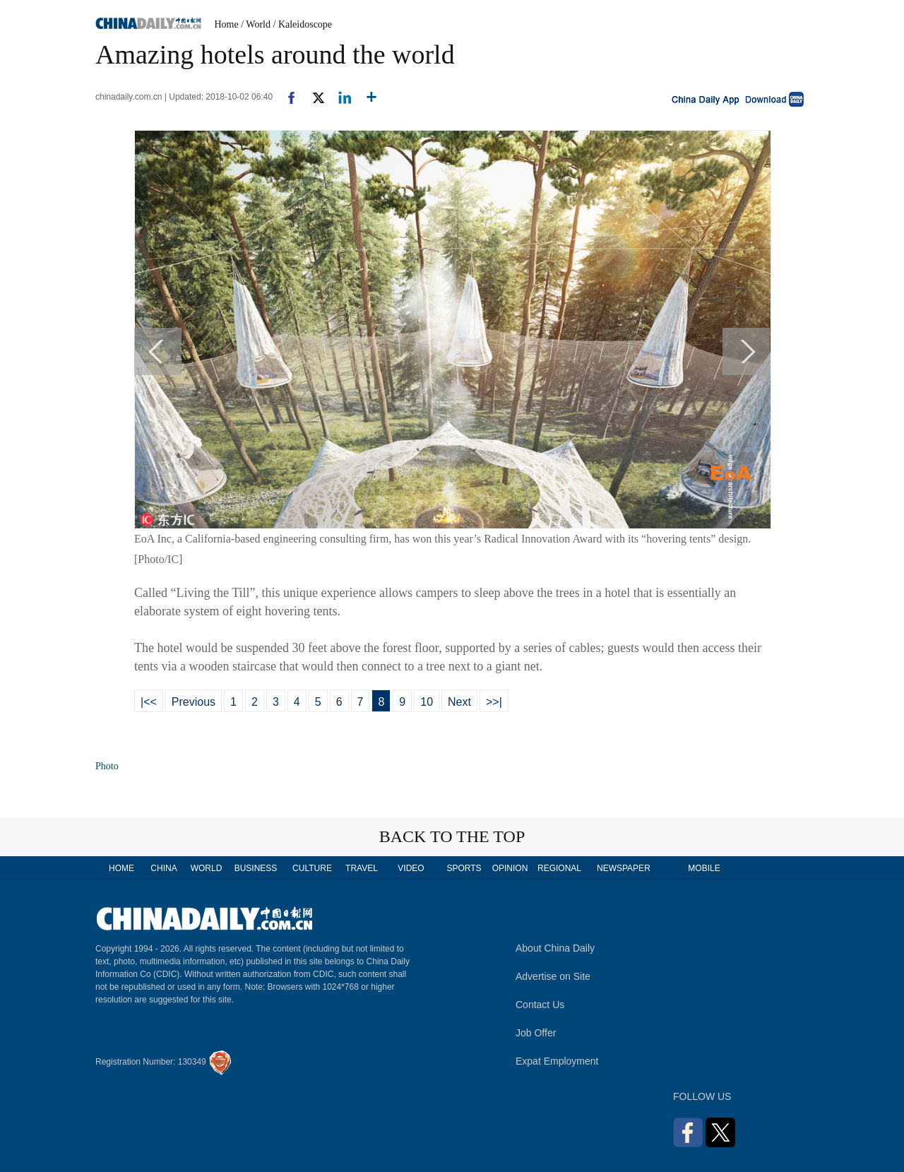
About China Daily (555, 948)
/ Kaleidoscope (303, 24)
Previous (193, 702)
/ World (255, 24)
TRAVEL (361, 868)
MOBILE (704, 868)
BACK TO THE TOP (452, 836)
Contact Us (540, 1004)
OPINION (510, 868)
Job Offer (536, 1032)
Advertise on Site (553, 976)
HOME (121, 868)
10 (426, 702)
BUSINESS (256, 868)
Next (459, 702)
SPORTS (463, 868)
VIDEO (411, 868)
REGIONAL (559, 868)
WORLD (206, 868)
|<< (149, 702)
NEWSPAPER (623, 868)
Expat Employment (557, 1061)
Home (227, 24)
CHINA (163, 868)
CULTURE (312, 868)
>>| (494, 702)
